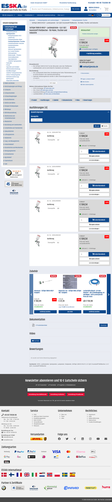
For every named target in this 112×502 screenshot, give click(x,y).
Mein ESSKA (37, 420)
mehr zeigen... (53, 83)
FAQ (35, 414)
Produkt (34, 100)
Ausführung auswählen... (94, 53)
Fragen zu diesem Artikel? (88, 79)
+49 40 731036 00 (9, 415)
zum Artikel (70, 312)
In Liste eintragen (94, 160)
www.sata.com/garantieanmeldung (57, 92)
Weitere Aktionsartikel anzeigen (90, 34)
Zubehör (55, 100)
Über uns (64, 414)
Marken (20, 15)
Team (62, 416)
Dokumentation (85, 73)
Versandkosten (38, 422)
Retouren (36, 425)
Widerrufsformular (94, 418)
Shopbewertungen (39, 424)
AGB (90, 416)
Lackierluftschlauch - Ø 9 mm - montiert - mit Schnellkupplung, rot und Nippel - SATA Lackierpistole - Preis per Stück (93, 294)
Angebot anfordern (94, 156)
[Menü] (22, 170)
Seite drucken (85, 81)
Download (103, 325)
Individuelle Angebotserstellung (46, 15)
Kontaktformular (7, 440)
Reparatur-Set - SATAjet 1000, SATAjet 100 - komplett (70, 292)
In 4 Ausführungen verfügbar (89, 49)
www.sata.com (50, 88)
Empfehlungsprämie (39, 418)
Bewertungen (87, 100)
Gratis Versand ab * (39, 3)
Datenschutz (92, 420)
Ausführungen (44, 100)
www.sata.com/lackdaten (52, 94)
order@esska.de (7, 437)
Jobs (62, 418)
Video (77, 100)
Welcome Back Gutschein (41, 416)
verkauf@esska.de (89, 66)
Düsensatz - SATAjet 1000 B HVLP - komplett (44, 292)
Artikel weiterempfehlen (87, 84)
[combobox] (36, 120)
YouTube (35, 341)
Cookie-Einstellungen (95, 422)
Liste (97, 126)
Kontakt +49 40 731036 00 (99, 3)
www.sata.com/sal (47, 90)
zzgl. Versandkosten (66, 307)
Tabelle (104, 126)
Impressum (92, 414)
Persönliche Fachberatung (68, 3)
